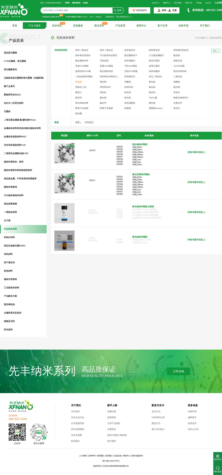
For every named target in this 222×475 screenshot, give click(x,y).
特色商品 (89, 122)
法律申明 (192, 411)
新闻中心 (141, 25)
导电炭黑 (104, 61)
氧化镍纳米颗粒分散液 (143, 206)
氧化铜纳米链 (106, 71)
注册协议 (111, 429)
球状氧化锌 (105, 87)
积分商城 (177, 3)
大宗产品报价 (113, 423)
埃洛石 (176, 92)
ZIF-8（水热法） (96, 17)
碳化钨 (78, 97)
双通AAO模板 (106, 66)
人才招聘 (83, 456)
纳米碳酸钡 (129, 103)
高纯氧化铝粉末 (181, 50)
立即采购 (178, 371)
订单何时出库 (158, 417)
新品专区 (99, 25)
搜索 (119, 10)
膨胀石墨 (177, 61)
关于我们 (205, 25)
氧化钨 (152, 92)
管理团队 (100, 456)
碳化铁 (127, 92)
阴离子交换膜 (81, 108)
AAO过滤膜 (179, 66)
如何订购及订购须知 (117, 435)
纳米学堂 (184, 25)
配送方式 (156, 423)
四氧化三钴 (80, 87)
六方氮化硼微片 (156, 55)
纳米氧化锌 (129, 50)
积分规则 (111, 441)
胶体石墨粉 (154, 61)
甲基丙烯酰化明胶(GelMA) (77, 17)
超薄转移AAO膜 (83, 71)
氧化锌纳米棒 (179, 71)
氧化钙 (176, 108)
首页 (14, 25)
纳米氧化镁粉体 (83, 55)
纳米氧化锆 (154, 50)
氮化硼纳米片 (130, 55)
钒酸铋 (176, 82)
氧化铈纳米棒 (81, 103)
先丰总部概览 (77, 429)
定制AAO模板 (131, 71)
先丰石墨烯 (76, 435)
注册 (174, 10)
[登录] (67, 3)
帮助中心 (126, 456)
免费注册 (111, 411)
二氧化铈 (177, 76)
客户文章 (163, 25)
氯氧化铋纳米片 (181, 97)
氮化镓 (103, 97)
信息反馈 (118, 456)
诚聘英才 (192, 417)
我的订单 (189, 3)
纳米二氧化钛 (81, 50)
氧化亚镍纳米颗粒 (141, 174)
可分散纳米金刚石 (108, 55)
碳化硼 (78, 113)
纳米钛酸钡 (154, 71)
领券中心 (166, 3)
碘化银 (152, 103)
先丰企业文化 (77, 417)
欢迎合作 (192, 423)
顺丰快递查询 (137, 456)
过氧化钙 (177, 103)
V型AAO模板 (130, 66)
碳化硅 (103, 92)
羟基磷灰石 (129, 76)
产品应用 (120, 25)
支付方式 (156, 411)
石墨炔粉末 (109, 17)
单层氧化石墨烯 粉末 (50, 17)
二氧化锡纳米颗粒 (84, 76)
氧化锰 (152, 82)
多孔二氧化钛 (155, 76)
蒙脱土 (78, 92)
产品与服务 (34, 25)
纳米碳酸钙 (129, 61)
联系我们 (75, 441)
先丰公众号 (193, 429)
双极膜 (127, 108)
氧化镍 (78, 82)
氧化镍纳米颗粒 (139, 144)
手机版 (199, 3)
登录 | (164, 10)
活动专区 (57, 25)
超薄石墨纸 (154, 66)
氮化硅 (152, 87)
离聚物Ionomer (156, 108)
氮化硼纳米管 (81, 61)
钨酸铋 (127, 82)
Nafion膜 (153, 97)
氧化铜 (103, 82)
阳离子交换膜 (106, 108)
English (208, 3)
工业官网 (218, 3)
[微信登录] (76, 3)
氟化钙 (103, 103)
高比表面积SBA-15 (123, 17)
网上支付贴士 (158, 429)
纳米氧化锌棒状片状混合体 (113, 76)
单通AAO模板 (82, 66)
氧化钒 (127, 97)
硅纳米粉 (128, 87)
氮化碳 (176, 55)
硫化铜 (176, 87)
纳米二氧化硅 (106, 50)
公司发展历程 (77, 423)
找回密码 (111, 417)
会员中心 (155, 3)
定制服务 (78, 25)
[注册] (85, 3)
